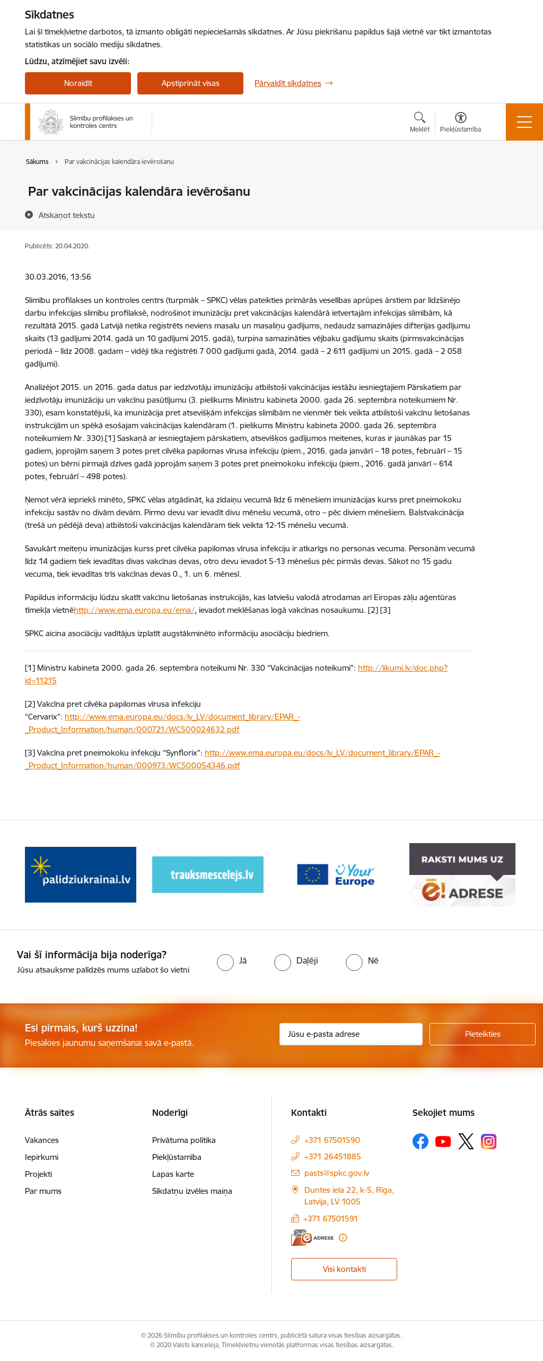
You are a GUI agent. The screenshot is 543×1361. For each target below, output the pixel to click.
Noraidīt (78, 83)
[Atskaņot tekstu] (67, 215)
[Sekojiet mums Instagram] (489, 1141)
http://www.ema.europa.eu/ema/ (134, 610)
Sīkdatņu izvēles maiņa (192, 1191)
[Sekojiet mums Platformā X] (466, 1141)
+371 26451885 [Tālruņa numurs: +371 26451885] (332, 1156)
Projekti (38, 1174)
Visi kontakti (344, 1269)
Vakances (42, 1140)
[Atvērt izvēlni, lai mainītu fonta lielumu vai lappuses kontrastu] (460, 123)
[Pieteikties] (483, 1034)
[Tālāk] (500, 875)
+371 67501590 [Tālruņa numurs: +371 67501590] (332, 1140)
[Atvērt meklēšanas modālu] (420, 123)
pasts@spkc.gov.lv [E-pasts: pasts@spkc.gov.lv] (336, 1173)
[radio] (232, 960)
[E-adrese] (312, 1237)
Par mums (43, 1191)
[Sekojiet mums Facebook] (420, 1141)
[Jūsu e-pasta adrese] (351, 1034)
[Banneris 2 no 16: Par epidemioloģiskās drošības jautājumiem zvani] (80, 874)
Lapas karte (173, 1174)
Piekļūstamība (177, 1157)
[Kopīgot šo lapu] (503, 214)
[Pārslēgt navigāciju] (524, 122)
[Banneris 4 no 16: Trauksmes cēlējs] (335, 874)
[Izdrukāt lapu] (503, 187)
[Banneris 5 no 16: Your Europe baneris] (462, 874)
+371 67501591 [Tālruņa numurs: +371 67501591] (330, 1218)
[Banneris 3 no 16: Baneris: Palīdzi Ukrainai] (208, 874)
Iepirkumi (41, 1157)
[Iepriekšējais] (42, 875)
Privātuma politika (184, 1140)
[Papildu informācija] (343, 1238)
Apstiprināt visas (191, 83)
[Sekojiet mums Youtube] (443, 1140)
